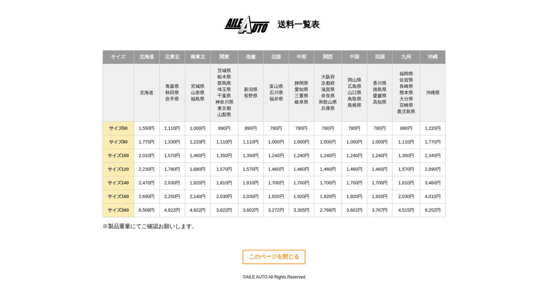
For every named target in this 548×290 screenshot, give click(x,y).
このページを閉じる (274, 257)
